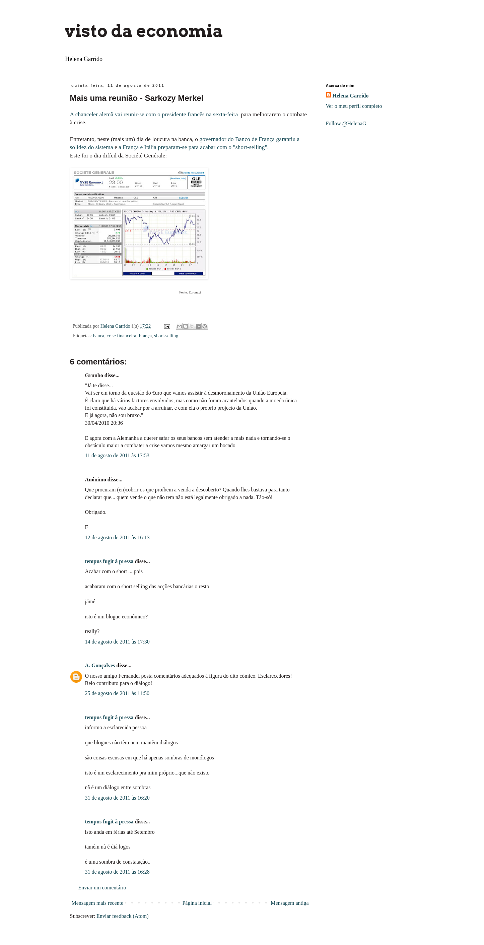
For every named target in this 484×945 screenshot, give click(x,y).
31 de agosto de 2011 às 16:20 (117, 798)
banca (99, 335)
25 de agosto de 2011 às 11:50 (117, 693)
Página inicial (197, 903)
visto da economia (144, 31)
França (145, 335)
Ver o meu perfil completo (354, 106)
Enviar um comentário (102, 887)
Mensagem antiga (289, 903)
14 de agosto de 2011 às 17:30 (117, 642)
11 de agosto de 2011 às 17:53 (117, 455)
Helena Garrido (351, 95)
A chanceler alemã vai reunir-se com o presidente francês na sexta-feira (154, 114)
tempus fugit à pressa (109, 561)
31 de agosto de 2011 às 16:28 (117, 872)
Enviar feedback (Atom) (122, 916)
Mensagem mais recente (98, 903)
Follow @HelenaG (346, 123)
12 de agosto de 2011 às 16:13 (117, 537)
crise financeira (121, 335)
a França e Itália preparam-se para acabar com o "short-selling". (194, 147)
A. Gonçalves (100, 665)
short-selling (166, 335)
